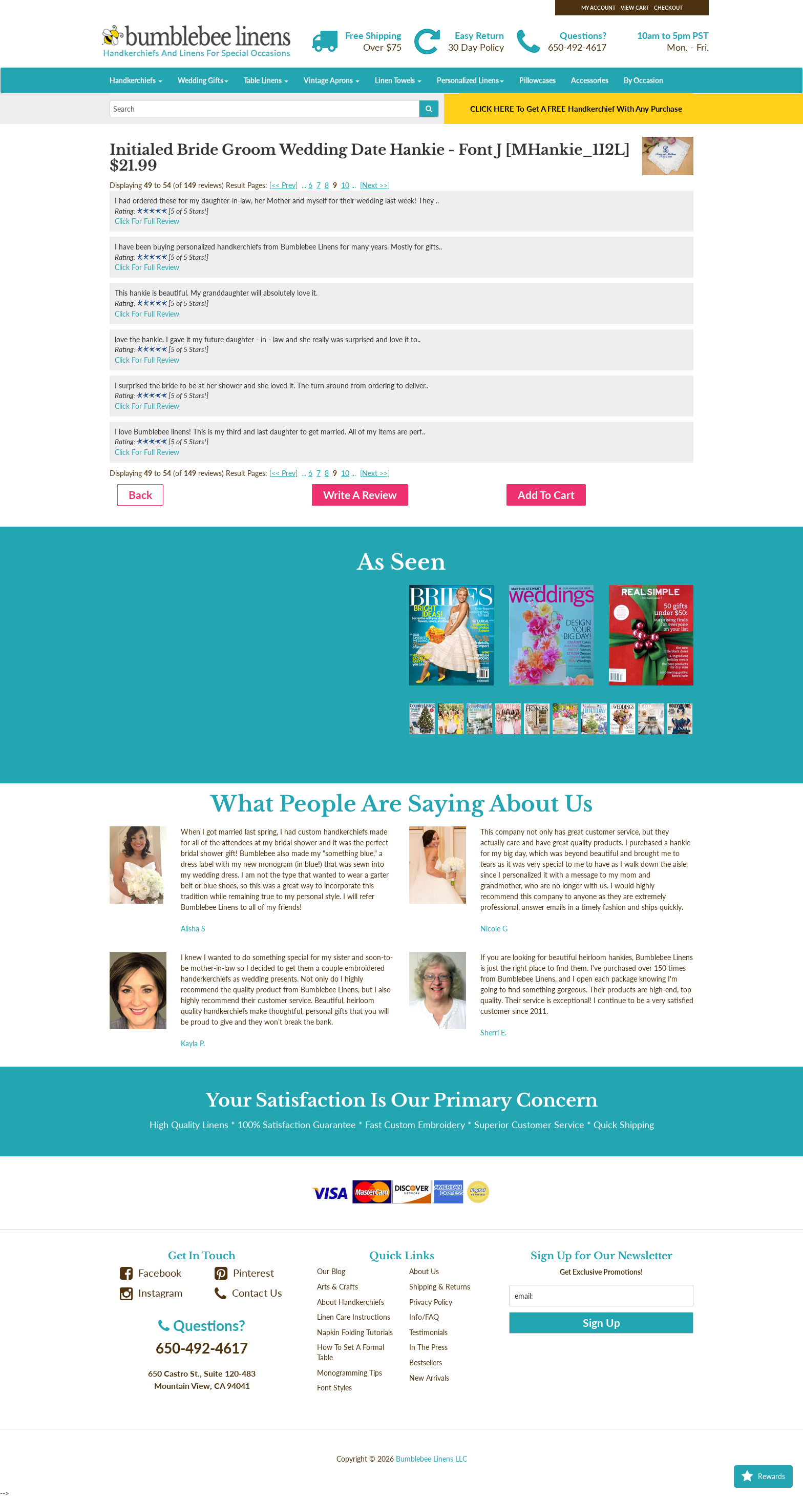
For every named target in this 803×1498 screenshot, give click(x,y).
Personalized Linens (470, 80)
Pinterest (244, 1273)
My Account (598, 8)
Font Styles (334, 1387)
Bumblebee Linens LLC (431, 1458)
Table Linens (266, 80)
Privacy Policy (430, 1302)
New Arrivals (429, 1378)
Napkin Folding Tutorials (355, 1332)
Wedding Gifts (203, 80)
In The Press (428, 1347)
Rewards (763, 1476)
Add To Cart (546, 494)
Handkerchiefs (136, 80)
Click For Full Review (147, 221)
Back (140, 494)
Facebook (150, 1273)
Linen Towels (398, 80)
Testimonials (428, 1332)
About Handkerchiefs (350, 1302)
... (304, 185)
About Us (424, 1271)
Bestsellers (425, 1362)
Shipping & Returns (439, 1286)
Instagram (151, 1293)
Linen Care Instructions (353, 1317)
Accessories (589, 80)
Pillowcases (537, 80)
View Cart (635, 8)
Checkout (668, 8)
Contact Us (248, 1293)
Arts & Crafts (337, 1286)
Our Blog (331, 1271)
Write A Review (360, 494)
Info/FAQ (424, 1317)
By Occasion (643, 80)
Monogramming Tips (349, 1372)
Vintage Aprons (332, 80)
